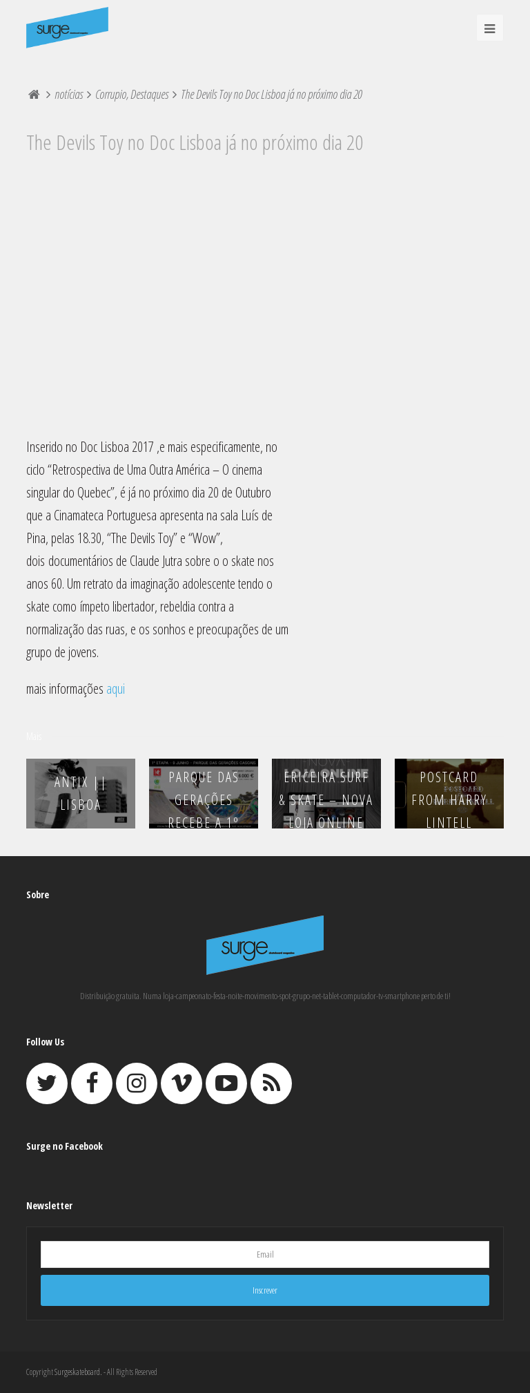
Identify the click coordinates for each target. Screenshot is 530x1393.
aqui (115, 688)
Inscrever (265, 1290)
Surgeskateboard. (78, 1372)
